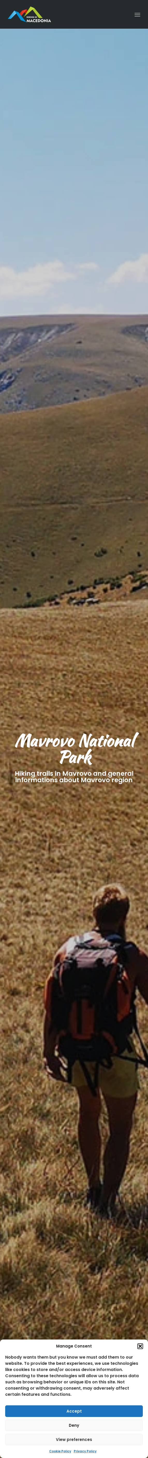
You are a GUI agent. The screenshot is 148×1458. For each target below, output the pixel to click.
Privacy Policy (85, 1451)
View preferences (74, 1439)
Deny (74, 1425)
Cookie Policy (60, 1451)
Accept (74, 1411)
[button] (140, 1346)
